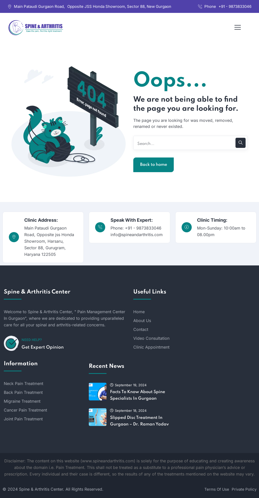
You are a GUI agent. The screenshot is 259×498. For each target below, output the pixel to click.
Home (139, 311)
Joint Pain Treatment (23, 418)
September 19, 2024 (128, 385)
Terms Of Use (216, 489)
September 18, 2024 (128, 411)
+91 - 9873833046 (235, 6)
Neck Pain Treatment (23, 383)
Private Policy (244, 489)
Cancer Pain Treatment (25, 410)
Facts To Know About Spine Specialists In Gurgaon (137, 395)
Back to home (153, 165)
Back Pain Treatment (23, 392)
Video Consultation (151, 338)
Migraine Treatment (22, 401)
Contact (140, 329)
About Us (142, 320)
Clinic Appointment (151, 347)
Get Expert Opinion (42, 347)
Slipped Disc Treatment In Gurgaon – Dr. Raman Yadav (139, 421)
